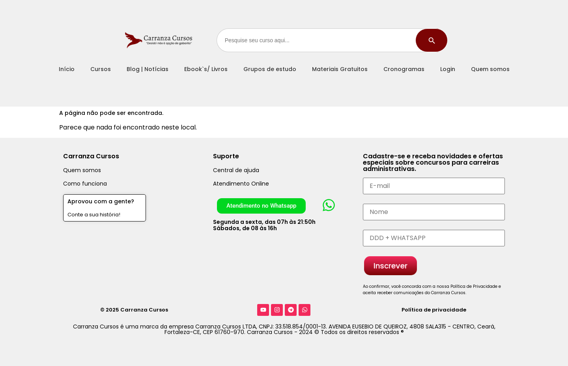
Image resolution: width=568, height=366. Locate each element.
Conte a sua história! (93, 214)
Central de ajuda (236, 170)
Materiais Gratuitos (340, 69)
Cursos (100, 69)
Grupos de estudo (269, 69)
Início (67, 69)
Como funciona (85, 184)
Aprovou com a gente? (100, 201)
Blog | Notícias (147, 69)
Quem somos (490, 69)
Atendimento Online (241, 184)
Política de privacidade (434, 309)
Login (447, 69)
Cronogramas (403, 69)
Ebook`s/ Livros (206, 69)
